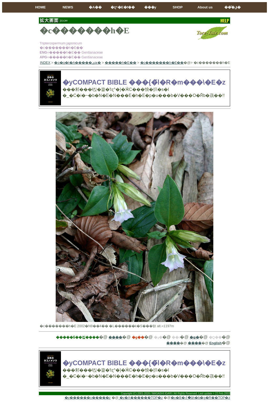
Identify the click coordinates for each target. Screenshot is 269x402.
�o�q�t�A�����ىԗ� (77, 63)
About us (205, 7)
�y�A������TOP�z (140, 398)
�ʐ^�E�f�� (123, 7)
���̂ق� (232, 7)
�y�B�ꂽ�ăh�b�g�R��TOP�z (200, 398)
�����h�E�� (120, 63)
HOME (40, 7)
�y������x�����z (88, 398)
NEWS (68, 7)
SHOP (178, 7)
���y (150, 7)
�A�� (95, 7)
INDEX (45, 63)
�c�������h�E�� (162, 63)
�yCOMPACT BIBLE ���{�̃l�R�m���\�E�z (144, 82)
